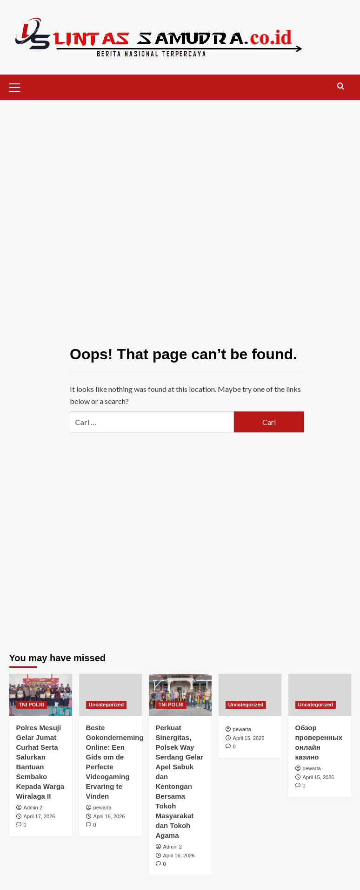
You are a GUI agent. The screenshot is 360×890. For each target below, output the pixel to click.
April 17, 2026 (39, 816)
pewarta (102, 807)
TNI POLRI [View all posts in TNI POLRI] (31, 704)
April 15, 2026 (249, 738)
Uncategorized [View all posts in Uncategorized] (106, 704)
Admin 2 (33, 807)
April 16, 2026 (109, 816)
